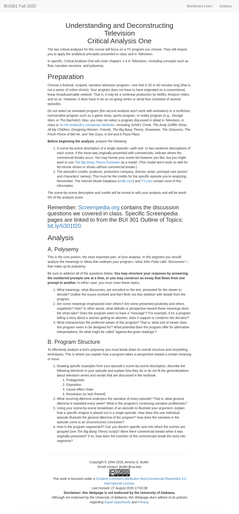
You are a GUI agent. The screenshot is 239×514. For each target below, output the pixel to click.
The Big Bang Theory (89, 162)
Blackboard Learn (199, 6)
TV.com (146, 181)
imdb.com (126, 181)
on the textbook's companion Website (87, 125)
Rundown (112, 162)
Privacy (143, 502)
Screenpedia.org (99, 207)
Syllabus (225, 6)
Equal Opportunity (118, 502)
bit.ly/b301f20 (64, 226)
